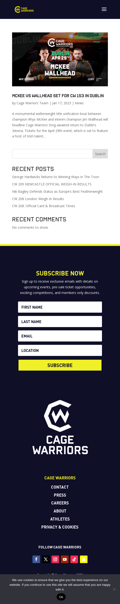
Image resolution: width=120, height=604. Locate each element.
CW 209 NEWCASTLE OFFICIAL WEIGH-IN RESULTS (52, 184)
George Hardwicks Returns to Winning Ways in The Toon (55, 177)
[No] (114, 589)
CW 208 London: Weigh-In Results (38, 199)
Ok (61, 597)
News (79, 103)
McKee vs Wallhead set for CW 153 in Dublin (58, 95)
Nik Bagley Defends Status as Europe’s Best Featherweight (57, 191)
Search (100, 154)
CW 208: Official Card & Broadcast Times (43, 206)
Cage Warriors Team (32, 103)
